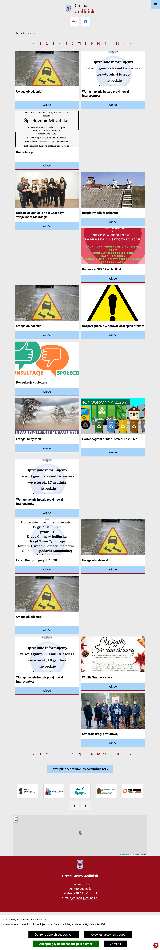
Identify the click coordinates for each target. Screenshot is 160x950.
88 (117, 43)
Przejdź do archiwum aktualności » (80, 769)
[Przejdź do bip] (74, 21)
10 (98, 43)
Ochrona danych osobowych (54, 934)
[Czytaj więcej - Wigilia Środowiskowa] (113, 687)
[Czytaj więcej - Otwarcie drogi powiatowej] (113, 743)
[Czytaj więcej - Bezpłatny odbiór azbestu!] (113, 222)
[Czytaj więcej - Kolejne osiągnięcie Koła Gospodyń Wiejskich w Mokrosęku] (47, 226)
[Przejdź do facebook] (86, 21)
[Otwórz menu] (155, 4)
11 (104, 43)
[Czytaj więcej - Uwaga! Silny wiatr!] (47, 448)
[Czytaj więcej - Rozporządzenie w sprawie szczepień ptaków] (113, 335)
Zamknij (115, 944)
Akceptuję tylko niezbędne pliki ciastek (66, 944)
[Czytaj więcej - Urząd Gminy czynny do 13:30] (47, 570)
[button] (155, 945)
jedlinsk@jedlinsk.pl (85, 898)
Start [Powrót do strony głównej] (18, 33)
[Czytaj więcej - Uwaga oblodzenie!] (47, 105)
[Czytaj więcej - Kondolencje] (47, 166)
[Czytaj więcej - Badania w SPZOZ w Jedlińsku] (113, 279)
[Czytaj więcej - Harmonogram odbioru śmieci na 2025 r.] (113, 452)
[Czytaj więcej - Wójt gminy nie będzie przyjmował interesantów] (113, 105)
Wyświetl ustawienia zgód (108, 934)
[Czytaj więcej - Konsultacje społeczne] (47, 392)
